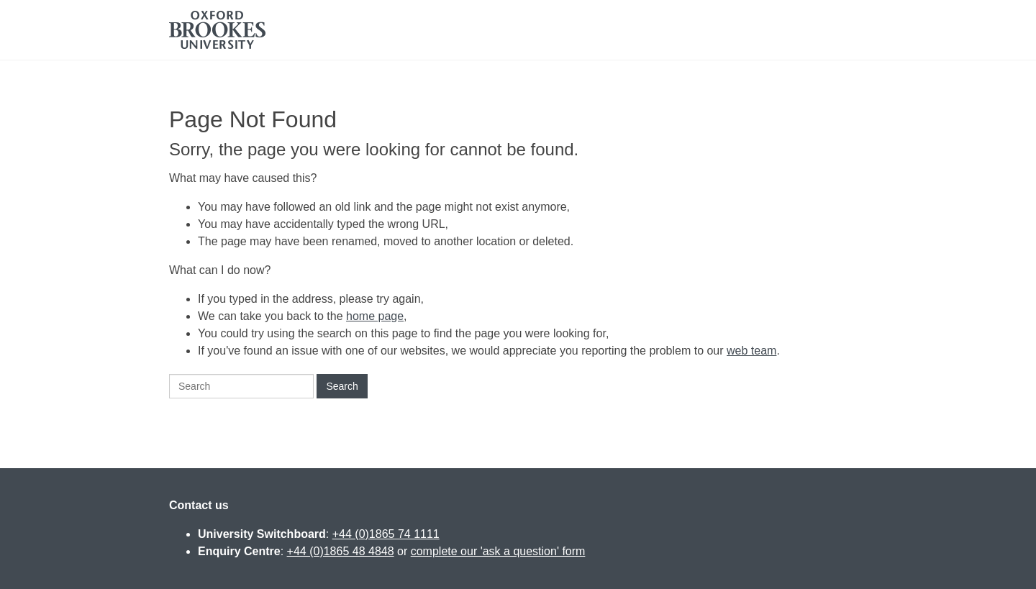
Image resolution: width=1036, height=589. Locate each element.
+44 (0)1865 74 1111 (386, 534)
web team (751, 350)
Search (342, 386)
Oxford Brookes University (217, 30)
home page (375, 316)
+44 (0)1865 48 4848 (340, 551)
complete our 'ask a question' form (498, 551)
